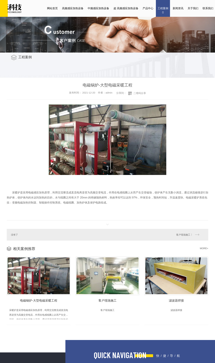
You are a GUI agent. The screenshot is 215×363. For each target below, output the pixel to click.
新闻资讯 (178, 8)
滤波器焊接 (176, 299)
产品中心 (148, 8)
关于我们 (193, 8)
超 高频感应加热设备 (126, 8)
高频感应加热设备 (72, 8)
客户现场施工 (183, 234)
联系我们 (208, 8)
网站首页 (52, 8)
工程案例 (163, 8)
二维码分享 (139, 93)
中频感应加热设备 (98, 8)
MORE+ (204, 248)
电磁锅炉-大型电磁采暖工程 (38, 299)
